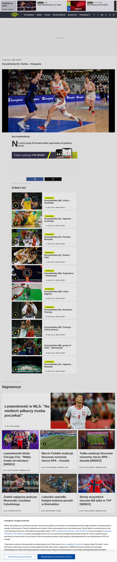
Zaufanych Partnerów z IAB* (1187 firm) (73, 531)
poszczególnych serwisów (72, 544)
